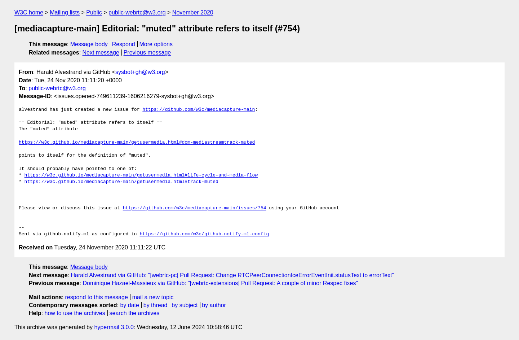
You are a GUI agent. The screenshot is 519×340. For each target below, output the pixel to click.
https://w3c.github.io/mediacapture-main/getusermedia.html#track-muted (121, 182)
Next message (101, 52)
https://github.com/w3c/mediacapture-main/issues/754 (194, 208)
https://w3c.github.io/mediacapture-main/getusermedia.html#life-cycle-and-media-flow (141, 175)
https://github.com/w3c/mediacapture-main (198, 109)
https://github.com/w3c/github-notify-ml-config (204, 234)
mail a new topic (153, 297)
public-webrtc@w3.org (137, 12)
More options (156, 44)
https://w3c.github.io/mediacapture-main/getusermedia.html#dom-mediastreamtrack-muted (137, 142)
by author (214, 305)
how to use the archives (75, 313)
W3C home (28, 12)
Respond (123, 44)
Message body (89, 44)
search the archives (135, 313)
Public (94, 12)
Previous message (147, 52)
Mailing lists (65, 12)
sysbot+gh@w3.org (140, 72)
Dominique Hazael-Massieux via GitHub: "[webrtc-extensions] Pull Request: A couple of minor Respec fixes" (220, 283)
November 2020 (192, 12)
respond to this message (96, 297)
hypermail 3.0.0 (113, 327)
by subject (185, 305)
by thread (155, 305)
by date (129, 305)
